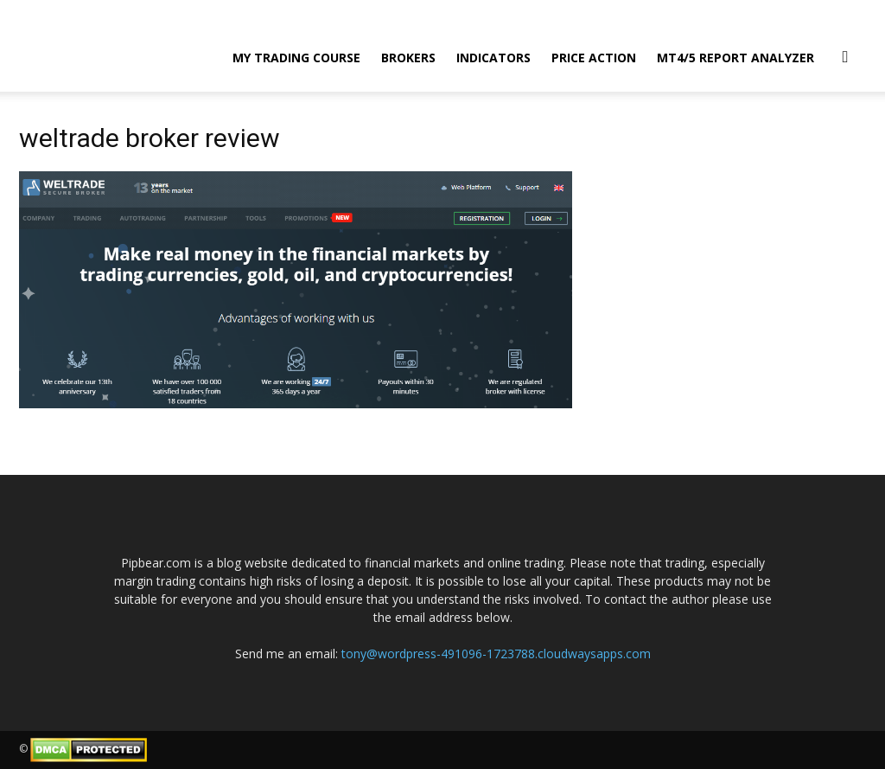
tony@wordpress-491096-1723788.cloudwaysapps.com (496, 653)
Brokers (408, 57)
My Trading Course (296, 57)
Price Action (593, 57)
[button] (845, 56)
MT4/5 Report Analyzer (735, 57)
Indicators (493, 57)
